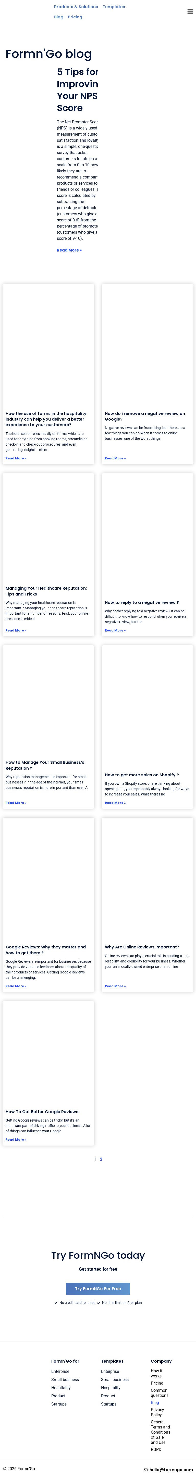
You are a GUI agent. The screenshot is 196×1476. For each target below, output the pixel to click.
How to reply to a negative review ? (142, 602)
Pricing (157, 1383)
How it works (156, 1373)
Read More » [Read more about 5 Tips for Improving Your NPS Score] (69, 250)
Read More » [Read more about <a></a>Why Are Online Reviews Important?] (115, 986)
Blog (155, 1402)
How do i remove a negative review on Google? (145, 416)
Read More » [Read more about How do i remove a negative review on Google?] (115, 458)
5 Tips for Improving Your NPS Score (80, 89)
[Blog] (59, 17)
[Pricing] (75, 17)
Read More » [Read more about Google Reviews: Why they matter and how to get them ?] (16, 986)
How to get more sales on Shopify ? (142, 775)
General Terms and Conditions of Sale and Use (157, 1432)
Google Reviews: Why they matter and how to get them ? (46, 950)
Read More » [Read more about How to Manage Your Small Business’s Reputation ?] (16, 803)
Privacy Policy (157, 1412)
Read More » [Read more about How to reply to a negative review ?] (115, 630)
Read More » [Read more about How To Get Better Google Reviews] (16, 1139)
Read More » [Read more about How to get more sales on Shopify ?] (115, 803)
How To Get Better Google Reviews (42, 1112)
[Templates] (114, 7)
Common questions (157, 1393)
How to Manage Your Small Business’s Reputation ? (45, 765)
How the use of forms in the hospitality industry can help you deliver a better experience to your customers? (46, 419)
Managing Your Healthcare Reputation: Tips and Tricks (46, 591)
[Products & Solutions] (76, 7)
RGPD (156, 1449)
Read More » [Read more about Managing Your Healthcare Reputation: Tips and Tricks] (16, 630)
